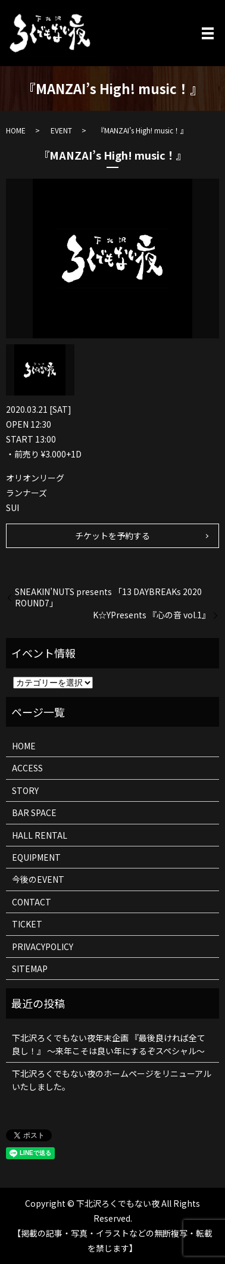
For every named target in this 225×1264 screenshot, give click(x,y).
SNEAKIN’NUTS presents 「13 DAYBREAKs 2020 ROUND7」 (108, 597)
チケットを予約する (112, 535)
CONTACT (31, 902)
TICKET (27, 924)
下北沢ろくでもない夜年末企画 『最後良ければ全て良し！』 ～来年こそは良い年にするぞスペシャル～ (108, 1044)
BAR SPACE (34, 812)
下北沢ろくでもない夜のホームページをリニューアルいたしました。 (111, 1079)
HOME (16, 130)
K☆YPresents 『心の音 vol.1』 (151, 615)
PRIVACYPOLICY (42, 946)
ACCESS (27, 768)
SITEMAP (30, 969)
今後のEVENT (38, 879)
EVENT (61, 130)
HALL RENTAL (39, 835)
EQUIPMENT (36, 857)
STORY (25, 790)
